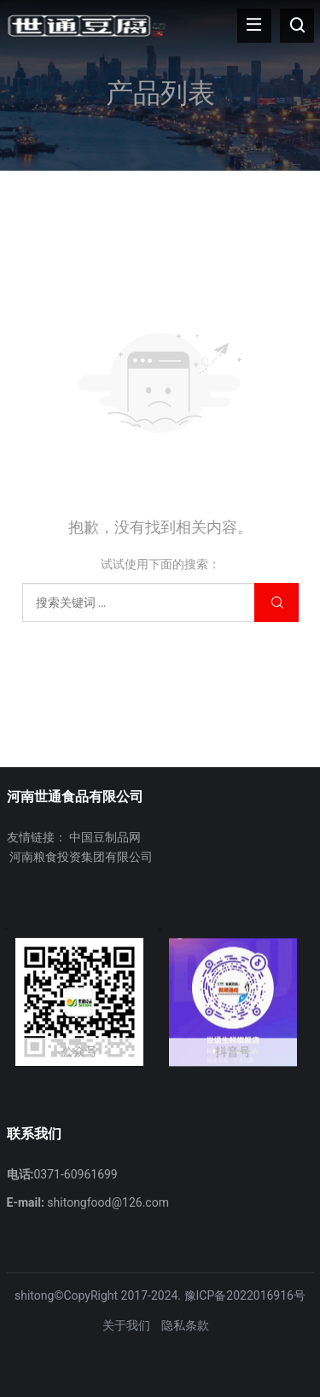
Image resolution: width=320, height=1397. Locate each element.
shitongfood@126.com (108, 1202)
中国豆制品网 (105, 837)
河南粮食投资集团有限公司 (81, 857)
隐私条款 (185, 1325)
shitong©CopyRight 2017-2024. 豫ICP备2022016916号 (160, 1295)
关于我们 (126, 1325)
